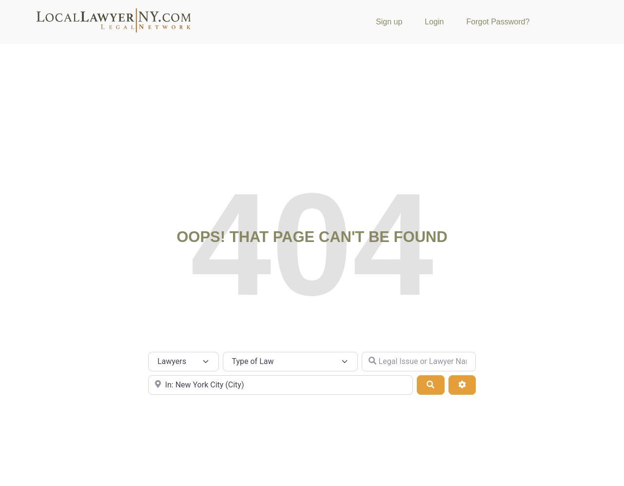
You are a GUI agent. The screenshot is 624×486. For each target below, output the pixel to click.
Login (434, 22)
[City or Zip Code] (280, 385)
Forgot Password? (498, 22)
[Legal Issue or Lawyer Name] (419, 361)
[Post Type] (183, 361)
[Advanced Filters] (462, 385)
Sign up (389, 22)
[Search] (430, 385)
